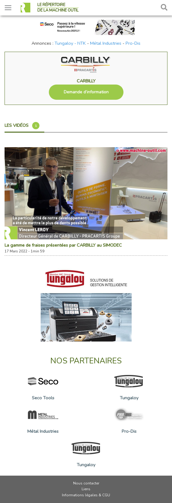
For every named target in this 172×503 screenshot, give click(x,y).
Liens (86, 489)
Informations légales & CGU (86, 495)
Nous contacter (86, 483)
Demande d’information (86, 92)
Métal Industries (105, 43)
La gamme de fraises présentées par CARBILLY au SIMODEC (63, 245)
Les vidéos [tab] (22, 125)
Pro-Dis (133, 43)
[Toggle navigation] (8, 8)
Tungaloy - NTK (70, 43)
